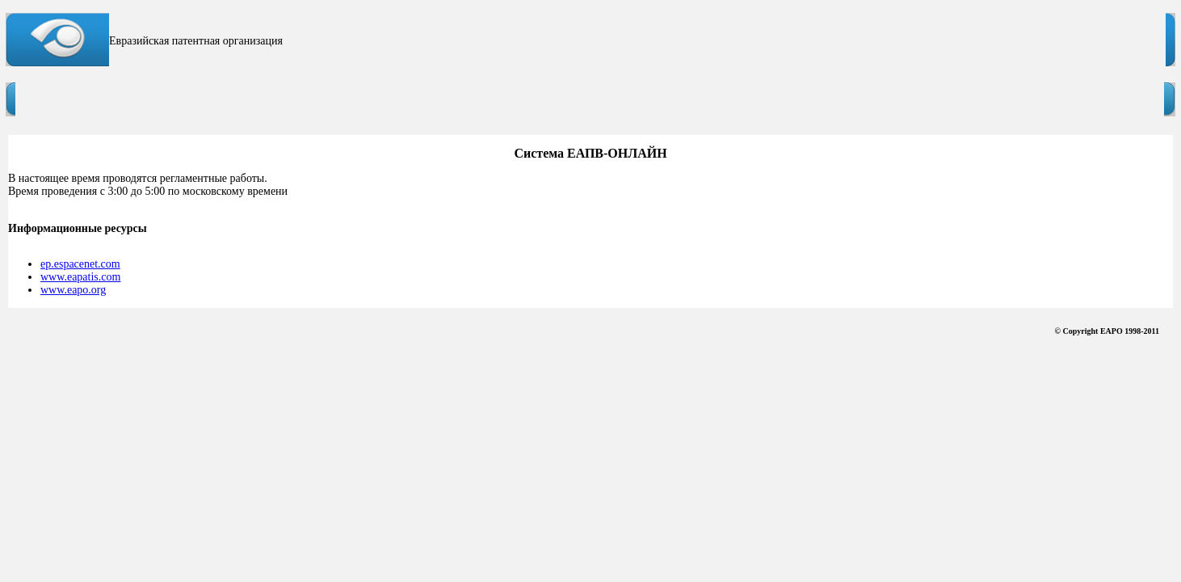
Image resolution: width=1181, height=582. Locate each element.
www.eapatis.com (80, 277)
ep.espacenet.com (80, 264)
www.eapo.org (73, 290)
